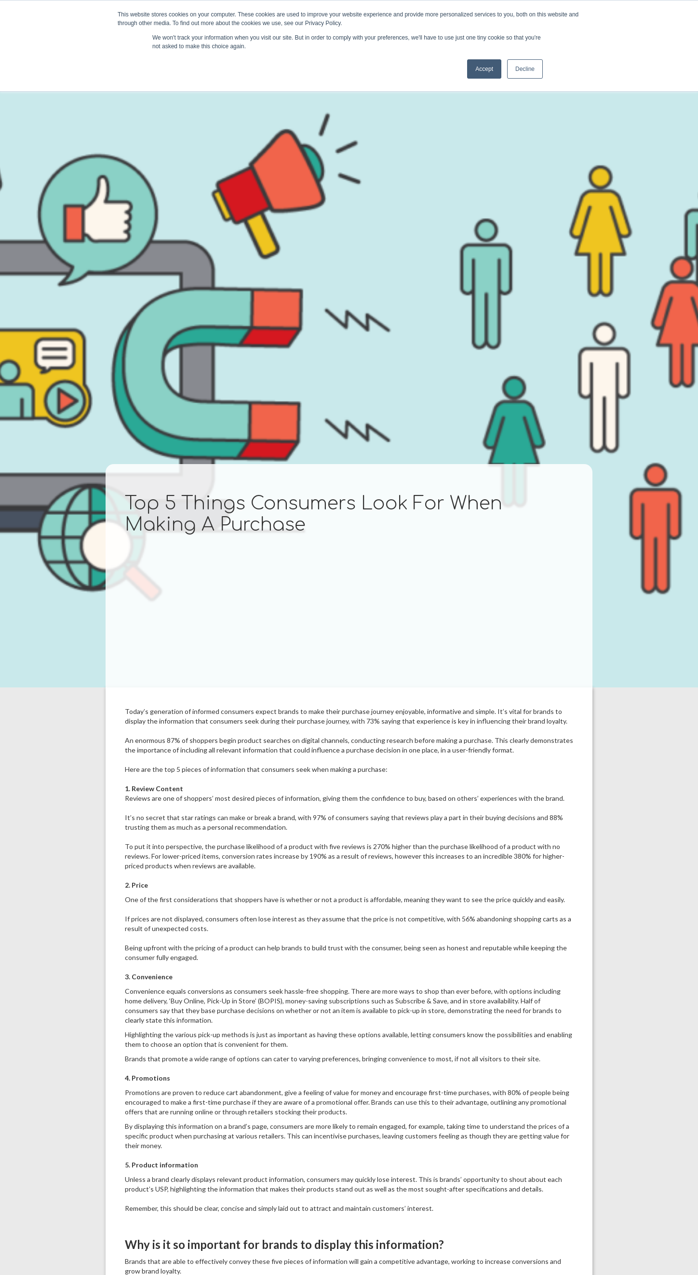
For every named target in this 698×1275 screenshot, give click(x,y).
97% (319, 817)
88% (556, 817)
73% (373, 721)
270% (381, 846)
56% (468, 919)
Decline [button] (525, 69)
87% (173, 740)
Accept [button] (484, 69)
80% (514, 1092)
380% (522, 856)
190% (318, 856)
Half (527, 1001)
